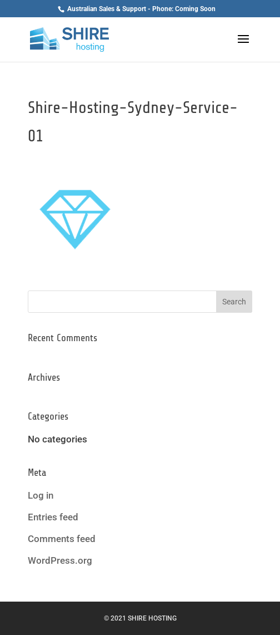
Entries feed (53, 517)
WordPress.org (60, 560)
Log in (40, 495)
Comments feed (62, 538)
